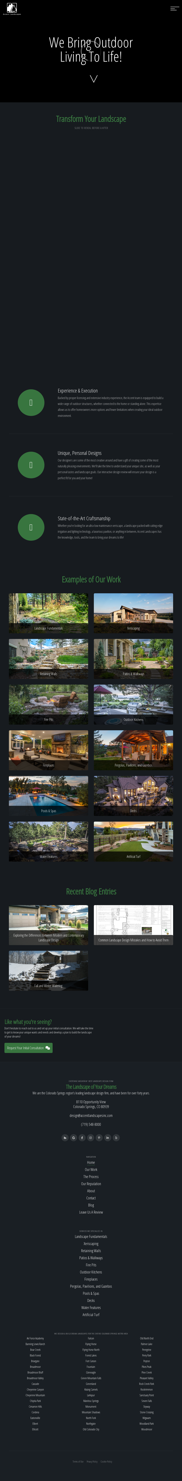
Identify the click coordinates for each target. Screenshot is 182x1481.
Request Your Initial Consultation (28, 1047)
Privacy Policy (92, 1461)
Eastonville (35, 1418)
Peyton (146, 1361)
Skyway (146, 1407)
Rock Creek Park (146, 1384)
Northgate (91, 1424)
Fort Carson (91, 1361)
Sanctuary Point (147, 1395)
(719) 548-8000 (91, 1124)
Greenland (91, 1384)
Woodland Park (147, 1424)
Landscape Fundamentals (91, 1236)
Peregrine (146, 1350)
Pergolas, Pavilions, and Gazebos (91, 1286)
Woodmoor (146, 1429)
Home (91, 1162)
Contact (91, 1197)
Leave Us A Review (91, 1212)
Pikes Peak (146, 1367)
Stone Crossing (147, 1412)
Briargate (35, 1361)
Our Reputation (91, 1183)
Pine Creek (147, 1372)
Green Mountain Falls (91, 1378)
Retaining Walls (91, 1250)
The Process (91, 1176)
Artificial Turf (91, 1314)
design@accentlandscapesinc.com (91, 1115)
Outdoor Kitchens (91, 1272)
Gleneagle (91, 1372)
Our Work (91, 1169)
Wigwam (147, 1418)
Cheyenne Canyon (35, 1389)
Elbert (35, 1424)
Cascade (35, 1384)
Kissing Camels (91, 1389)
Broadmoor (35, 1367)
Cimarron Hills (35, 1407)
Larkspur (91, 1395)
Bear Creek (35, 1350)
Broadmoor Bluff (35, 1372)
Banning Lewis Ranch (35, 1344)
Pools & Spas (91, 1293)
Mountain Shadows (91, 1412)
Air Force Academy (35, 1338)
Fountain (91, 1367)
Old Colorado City (91, 1429)
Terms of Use (78, 1461)
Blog (91, 1205)
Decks (91, 1300)
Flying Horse (91, 1344)
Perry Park (146, 1355)
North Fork (91, 1418)
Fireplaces (91, 1279)
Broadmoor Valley (35, 1378)
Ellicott (35, 1429)
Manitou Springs (91, 1401)
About (91, 1190)
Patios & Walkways (91, 1257)
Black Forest (35, 1355)
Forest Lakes (91, 1355)
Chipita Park (35, 1401)
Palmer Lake (146, 1344)
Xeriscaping (91, 1243)
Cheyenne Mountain (35, 1395)
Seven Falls (146, 1401)
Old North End (146, 1338)
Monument (90, 1407)
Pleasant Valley (146, 1378)
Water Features (91, 1307)
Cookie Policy (106, 1461)
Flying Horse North (91, 1350)
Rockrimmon (147, 1389)
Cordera (35, 1412)
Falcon (91, 1338)
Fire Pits (91, 1264)
